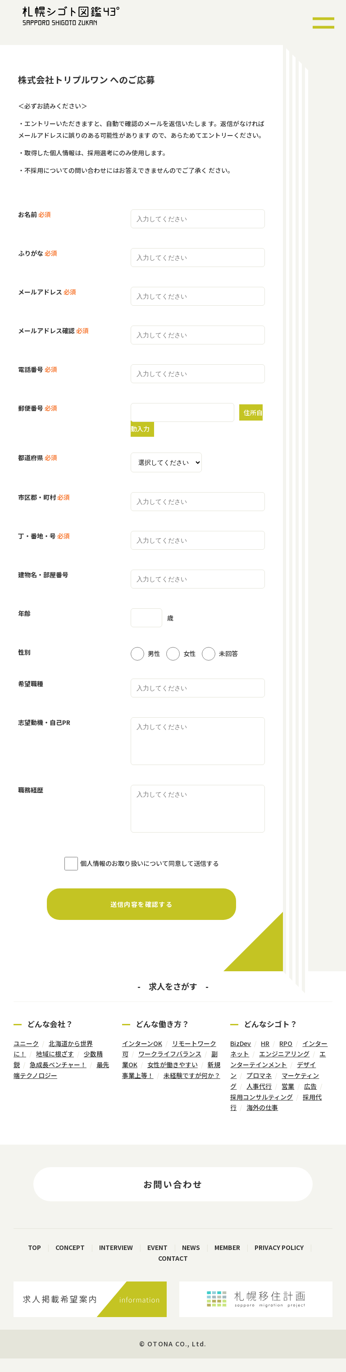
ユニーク (26, 1056)
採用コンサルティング (261, 1110)
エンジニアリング (284, 1067)
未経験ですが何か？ (192, 1088)
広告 (310, 1099)
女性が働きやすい (172, 1077)
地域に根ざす (55, 1067)
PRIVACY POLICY (279, 1260)
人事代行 (259, 1099)
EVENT (157, 1260)
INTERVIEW (116, 1260)
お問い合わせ (173, 1197)
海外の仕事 (262, 1120)
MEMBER (227, 1260)
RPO (285, 1056)
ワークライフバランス (169, 1067)
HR (265, 1056)
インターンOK (142, 1056)
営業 (288, 1099)
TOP (34, 1260)
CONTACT (173, 1271)
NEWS (191, 1260)
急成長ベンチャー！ (58, 1077)
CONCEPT (70, 1260)
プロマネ (259, 1088)
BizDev (240, 1056)
